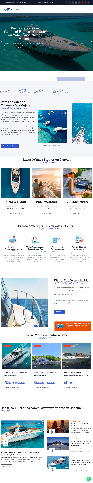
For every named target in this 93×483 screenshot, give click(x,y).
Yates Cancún (16, 450)
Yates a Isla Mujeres (6, 450)
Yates (33, 9)
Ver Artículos (85, 413)
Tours (39, 9)
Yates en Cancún (25, 450)
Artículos (46, 9)
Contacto (63, 9)
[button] (2, 42)
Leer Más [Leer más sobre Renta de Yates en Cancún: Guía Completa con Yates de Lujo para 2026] (6, 466)
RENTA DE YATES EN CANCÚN (45, 2)
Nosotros (54, 9)
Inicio (27, 9)
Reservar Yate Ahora (12, 387)
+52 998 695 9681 (21, 2)
